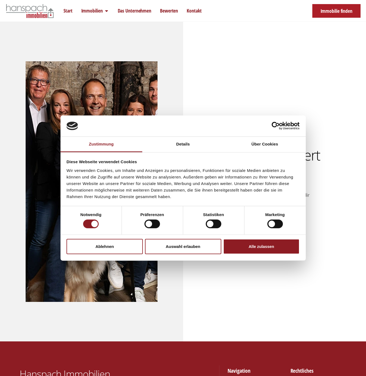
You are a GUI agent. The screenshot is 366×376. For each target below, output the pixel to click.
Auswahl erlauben (183, 246)
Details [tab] (183, 144)
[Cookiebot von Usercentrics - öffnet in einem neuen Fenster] (276, 126)
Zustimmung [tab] (101, 144)
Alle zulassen (261, 246)
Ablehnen (104, 246)
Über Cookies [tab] (265, 144)
